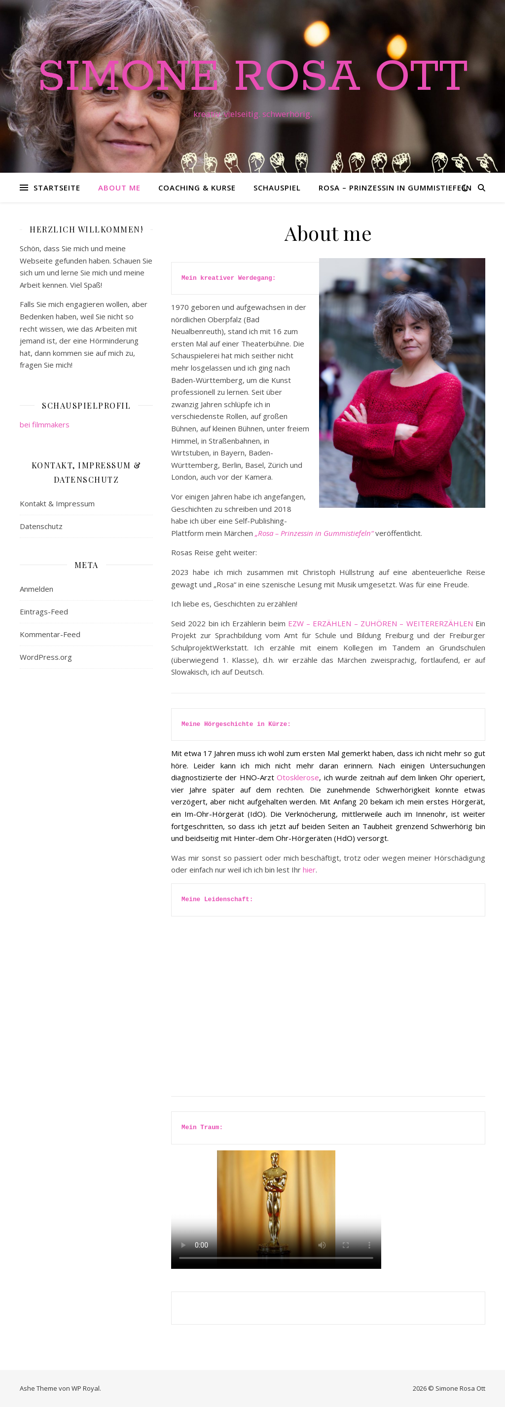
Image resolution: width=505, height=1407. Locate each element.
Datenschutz (41, 526)
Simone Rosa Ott (252, 77)
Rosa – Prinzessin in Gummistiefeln (395, 187)
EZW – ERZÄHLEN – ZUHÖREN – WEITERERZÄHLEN (379, 623)
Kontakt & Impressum (57, 503)
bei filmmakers (45, 424)
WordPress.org (46, 657)
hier (309, 870)
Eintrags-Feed (44, 611)
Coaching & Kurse (197, 187)
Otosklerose (298, 777)
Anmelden (36, 589)
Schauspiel (277, 187)
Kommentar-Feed (50, 634)
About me (119, 187)
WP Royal (86, 1388)
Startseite (57, 187)
